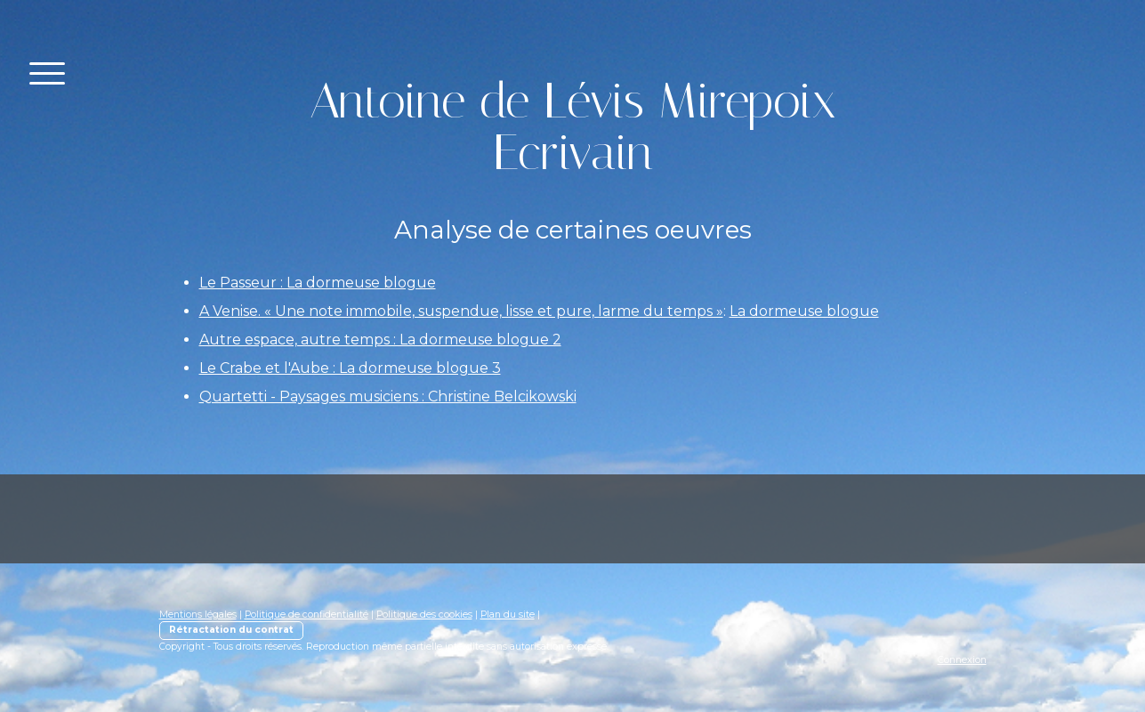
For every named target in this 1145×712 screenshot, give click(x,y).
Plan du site (507, 614)
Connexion (962, 660)
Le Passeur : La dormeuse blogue (317, 282)
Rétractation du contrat (231, 629)
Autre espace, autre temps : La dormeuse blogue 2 (380, 339)
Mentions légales (198, 614)
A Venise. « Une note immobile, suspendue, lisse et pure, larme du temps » (461, 311)
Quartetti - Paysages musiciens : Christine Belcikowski (388, 396)
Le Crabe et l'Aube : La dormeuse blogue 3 (350, 368)
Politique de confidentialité (306, 614)
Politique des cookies (424, 614)
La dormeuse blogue (804, 311)
